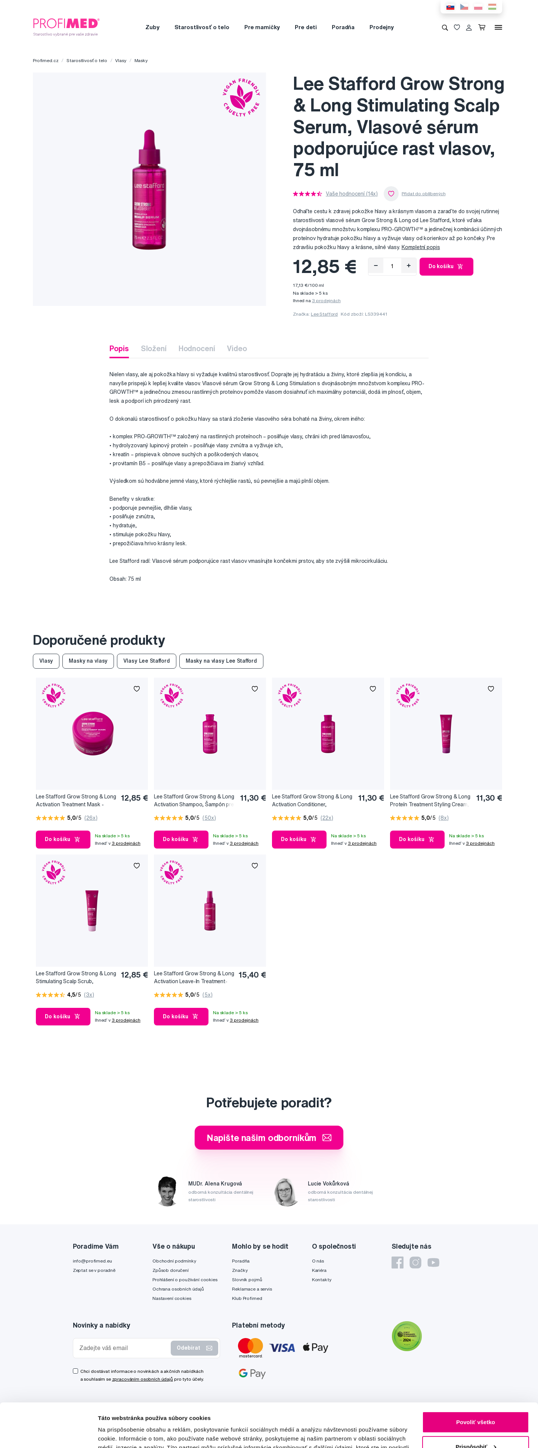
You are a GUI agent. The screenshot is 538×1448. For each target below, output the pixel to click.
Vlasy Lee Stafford (146, 660)
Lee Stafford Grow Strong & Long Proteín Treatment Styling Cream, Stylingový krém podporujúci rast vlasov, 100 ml (430, 801)
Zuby (152, 27)
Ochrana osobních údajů (178, 1288)
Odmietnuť (475, 1427)
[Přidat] (408, 265)
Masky (141, 60)
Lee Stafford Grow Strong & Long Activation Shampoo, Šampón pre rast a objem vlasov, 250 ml (194, 801)
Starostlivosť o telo (201, 27)
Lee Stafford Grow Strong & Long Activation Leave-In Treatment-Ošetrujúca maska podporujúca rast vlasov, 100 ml (194, 978)
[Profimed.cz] (66, 27)
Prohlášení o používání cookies (184, 1279)
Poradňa (343, 27)
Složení (154, 348)
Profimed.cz (45, 60)
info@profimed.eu (92, 1260)
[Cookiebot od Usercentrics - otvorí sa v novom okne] (48, 1433)
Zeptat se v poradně (94, 1270)
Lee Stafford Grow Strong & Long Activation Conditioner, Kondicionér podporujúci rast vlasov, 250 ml (312, 801)
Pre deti (306, 27)
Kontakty (321, 1279)
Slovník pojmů (247, 1279)
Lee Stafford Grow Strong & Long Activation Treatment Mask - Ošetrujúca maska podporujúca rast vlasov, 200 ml (76, 801)
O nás (318, 1260)
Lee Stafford (324, 314)
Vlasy (120, 60)
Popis (119, 348)
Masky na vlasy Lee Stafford (221, 660)
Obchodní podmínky (174, 1260)
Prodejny (382, 27)
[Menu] (498, 27)
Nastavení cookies (171, 1298)
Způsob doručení (170, 1270)
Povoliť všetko (475, 1378)
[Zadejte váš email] (123, 1348)
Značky (239, 1270)
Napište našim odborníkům (269, 1137)
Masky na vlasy (88, 660)
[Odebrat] (375, 265)
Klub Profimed (247, 1298)
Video (237, 348)
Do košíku (447, 267)
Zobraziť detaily (119, 1433)
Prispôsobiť (475, 1402)
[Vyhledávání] (444, 27)
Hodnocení (197, 348)
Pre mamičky (262, 27)
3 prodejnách (326, 300)
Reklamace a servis (252, 1288)
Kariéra (319, 1270)
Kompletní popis (421, 247)
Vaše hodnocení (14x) (352, 193)
